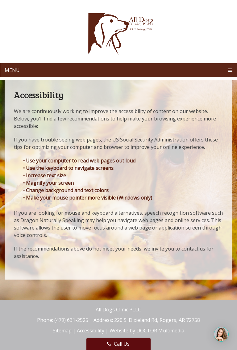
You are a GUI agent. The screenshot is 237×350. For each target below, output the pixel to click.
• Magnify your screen (49, 182)
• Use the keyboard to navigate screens (69, 168)
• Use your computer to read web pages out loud (80, 160)
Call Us (118, 343)
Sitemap (62, 330)
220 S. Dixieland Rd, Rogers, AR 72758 (157, 320)
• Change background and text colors (66, 190)
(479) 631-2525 (71, 320)
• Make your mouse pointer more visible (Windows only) (87, 197)
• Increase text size (45, 175)
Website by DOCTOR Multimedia (147, 330)
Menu (12, 70)
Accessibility (90, 330)
